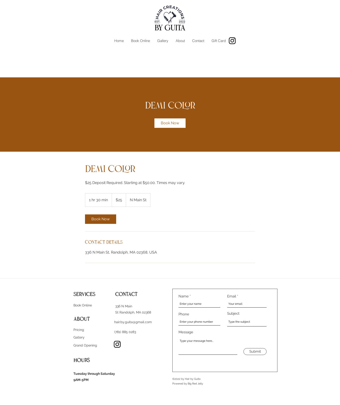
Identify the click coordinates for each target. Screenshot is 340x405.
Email (231, 296)
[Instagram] (232, 40)
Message (185, 332)
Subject (233, 313)
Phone (183, 314)
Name (183, 296)
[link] (170, 123)
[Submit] (255, 351)
